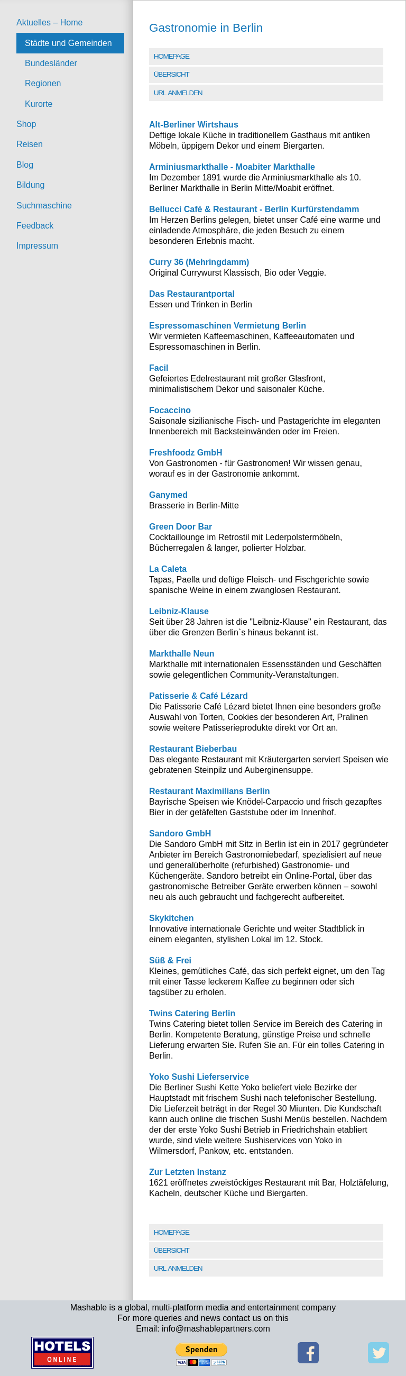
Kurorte (38, 103)
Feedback (34, 225)
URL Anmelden (178, 93)
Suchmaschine (44, 205)
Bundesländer (51, 63)
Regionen (43, 83)
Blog (24, 164)
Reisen (29, 144)
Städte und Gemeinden (68, 43)
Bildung (30, 184)
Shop (26, 124)
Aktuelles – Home (49, 22)
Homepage (171, 56)
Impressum (37, 245)
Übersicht (171, 74)
